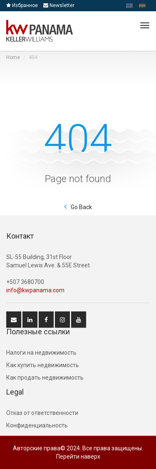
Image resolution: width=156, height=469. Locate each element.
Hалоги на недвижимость (41, 352)
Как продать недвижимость (45, 377)
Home (13, 57)
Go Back (81, 207)
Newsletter (58, 5)
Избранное (22, 5)
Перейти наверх (78, 456)
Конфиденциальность (37, 425)
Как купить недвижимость (42, 365)
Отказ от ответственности (42, 413)
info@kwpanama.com (35, 290)
